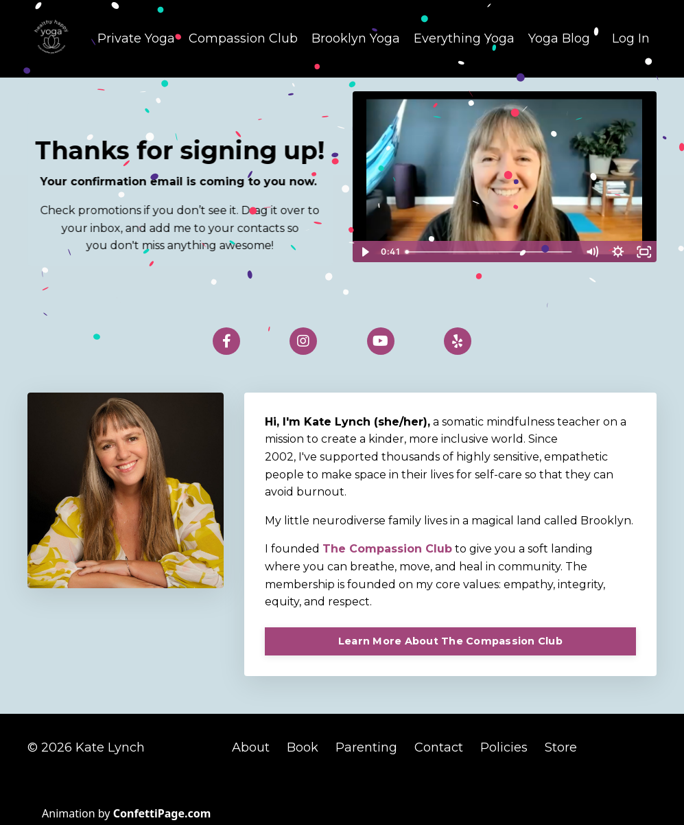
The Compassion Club (387, 548)
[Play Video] (365, 252)
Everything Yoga (464, 38)
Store (561, 747)
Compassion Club (243, 38)
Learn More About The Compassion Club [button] (450, 641)
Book (302, 747)
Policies (504, 747)
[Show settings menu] (618, 252)
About (252, 747)
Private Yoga (136, 38)
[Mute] (592, 252)
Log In (631, 38)
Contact (438, 747)
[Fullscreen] (644, 252)
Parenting (366, 747)
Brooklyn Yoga (355, 38)
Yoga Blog (559, 38)
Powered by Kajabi (612, 789)
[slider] (489, 252)
